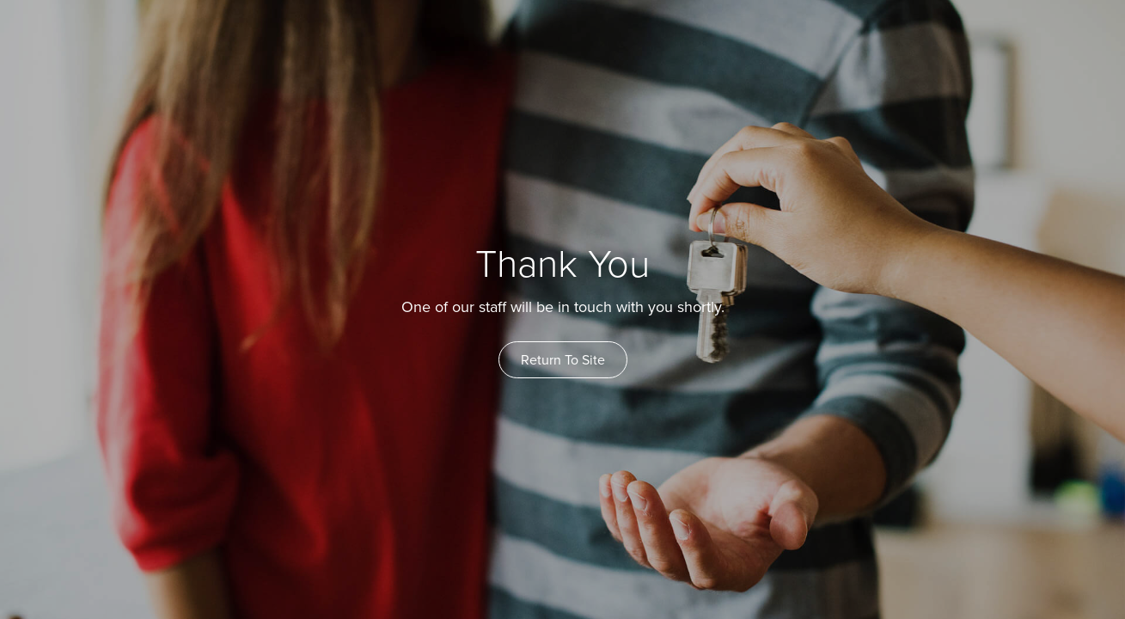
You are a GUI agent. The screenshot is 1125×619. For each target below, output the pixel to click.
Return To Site (563, 360)
